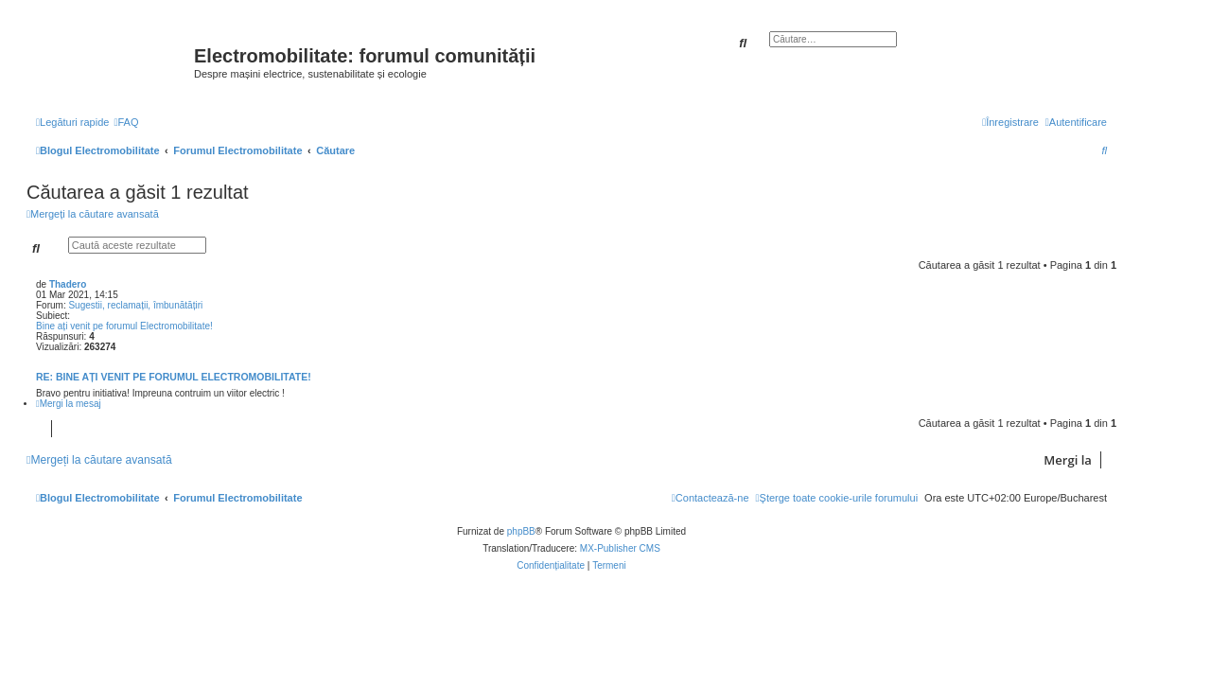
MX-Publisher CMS (620, 548)
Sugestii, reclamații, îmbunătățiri (135, 305)
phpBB (521, 531)
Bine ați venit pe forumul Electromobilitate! (124, 326)
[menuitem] (126, 122)
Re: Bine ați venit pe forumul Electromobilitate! (173, 376)
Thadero (67, 284)
